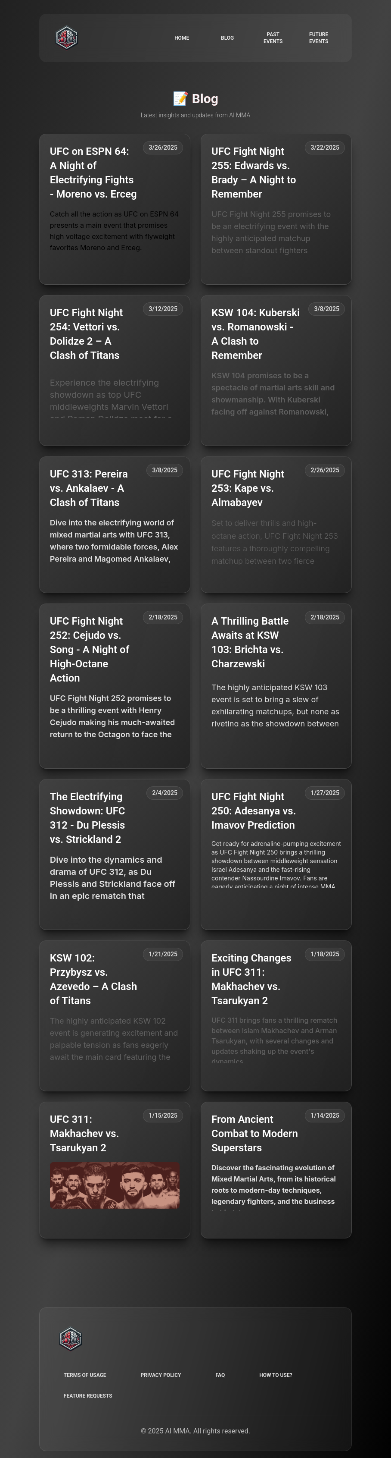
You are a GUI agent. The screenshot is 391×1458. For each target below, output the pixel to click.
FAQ (220, 1375)
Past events (273, 37)
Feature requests (88, 1396)
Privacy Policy (161, 1375)
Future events (318, 37)
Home (181, 38)
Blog (227, 38)
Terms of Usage (85, 1375)
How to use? (275, 1375)
